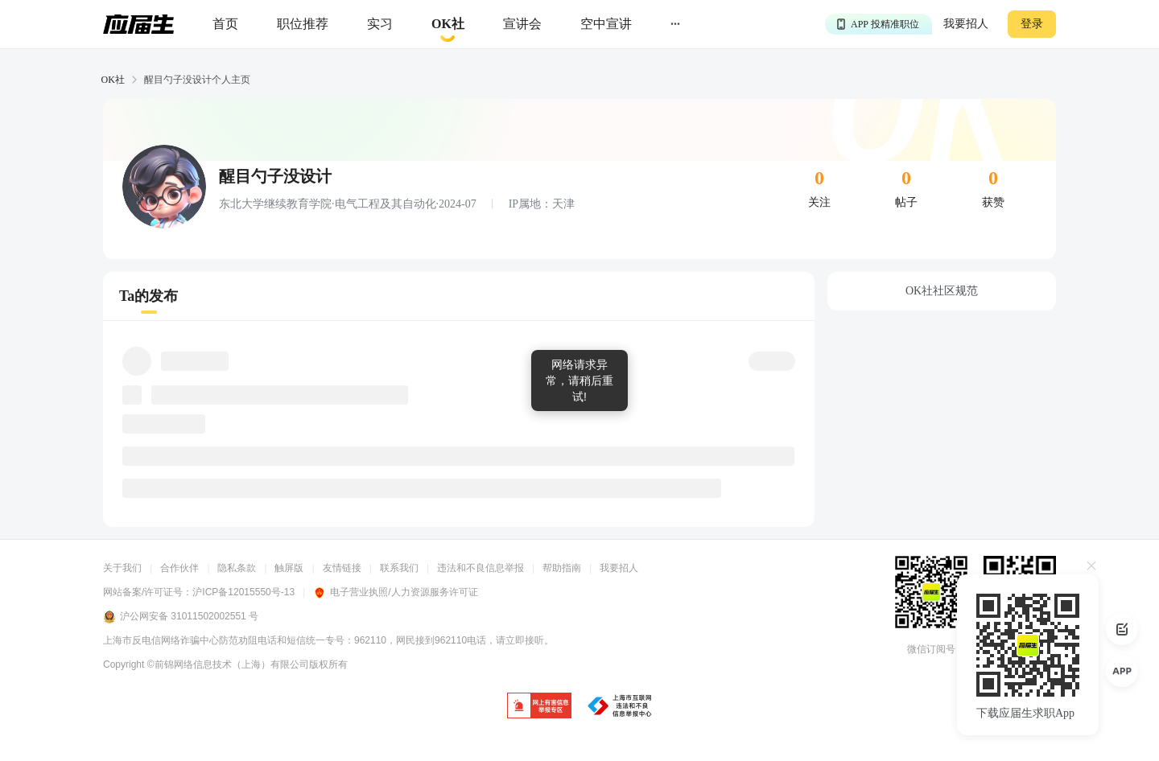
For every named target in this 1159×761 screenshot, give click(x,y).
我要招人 (965, 24)
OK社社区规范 (941, 291)
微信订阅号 (931, 649)
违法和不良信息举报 (480, 568)
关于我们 (122, 568)
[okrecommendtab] (447, 24)
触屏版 (288, 568)
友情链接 (342, 568)
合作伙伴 (179, 568)
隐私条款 (236, 568)
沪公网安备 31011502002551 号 (180, 617)
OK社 (113, 79)
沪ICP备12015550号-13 (243, 592)
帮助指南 (561, 568)
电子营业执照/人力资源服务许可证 (395, 592)
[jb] (539, 707)
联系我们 (399, 568)
